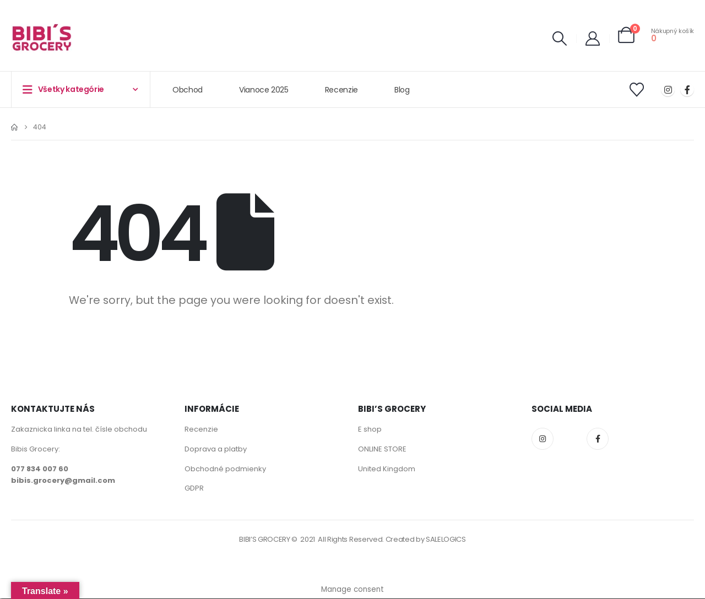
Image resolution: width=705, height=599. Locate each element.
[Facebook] (687, 89)
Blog (402, 89)
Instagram (543, 439)
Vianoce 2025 (264, 89)
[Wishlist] (637, 90)
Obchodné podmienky (225, 469)
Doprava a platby (216, 449)
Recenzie (341, 89)
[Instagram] (668, 89)
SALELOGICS (446, 540)
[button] (559, 38)
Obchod (187, 89)
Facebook (598, 439)
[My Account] (592, 38)
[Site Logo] (41, 38)
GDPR (194, 488)
